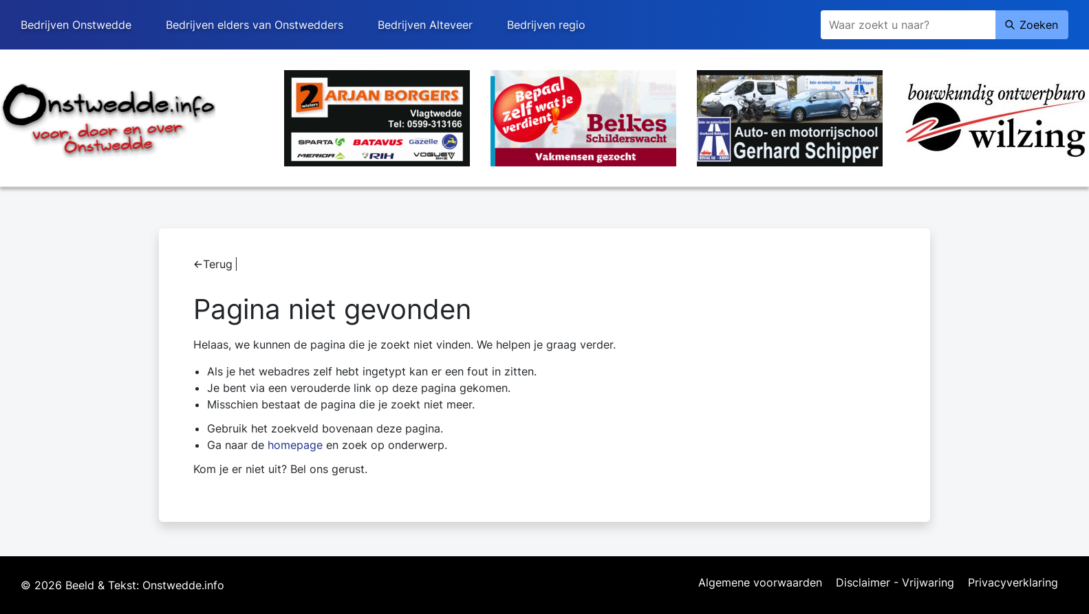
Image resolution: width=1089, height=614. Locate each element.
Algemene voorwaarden (760, 583)
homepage (295, 445)
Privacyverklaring (1013, 583)
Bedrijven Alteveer (425, 25)
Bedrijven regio (546, 25)
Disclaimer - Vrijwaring (895, 583)
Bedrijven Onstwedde (76, 25)
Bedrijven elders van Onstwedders (254, 25)
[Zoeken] (908, 24)
